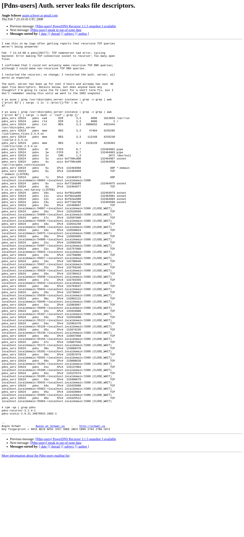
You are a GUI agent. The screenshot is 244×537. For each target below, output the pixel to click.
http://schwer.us (92, 503)
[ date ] (44, 33)
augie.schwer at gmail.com (40, 15)
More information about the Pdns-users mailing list (36, 533)
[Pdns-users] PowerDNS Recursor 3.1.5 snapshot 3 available (75, 26)
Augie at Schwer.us (50, 503)
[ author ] (83, 33)
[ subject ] (69, 33)
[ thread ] (55, 33)
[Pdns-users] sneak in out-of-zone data (55, 30)
